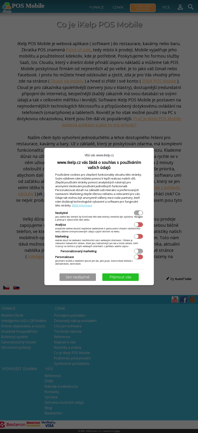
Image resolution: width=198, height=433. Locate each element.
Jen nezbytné (77, 277)
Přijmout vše (120, 277)
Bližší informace (82, 205)
